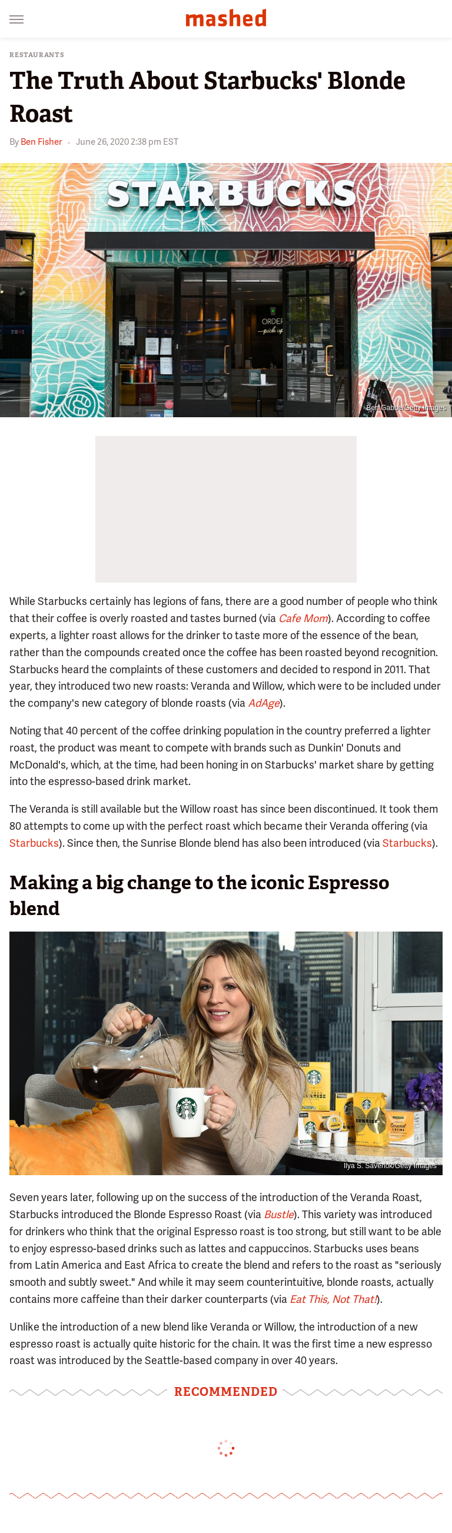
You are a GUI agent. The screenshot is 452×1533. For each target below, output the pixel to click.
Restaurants (37, 55)
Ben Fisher (41, 142)
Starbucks (34, 843)
